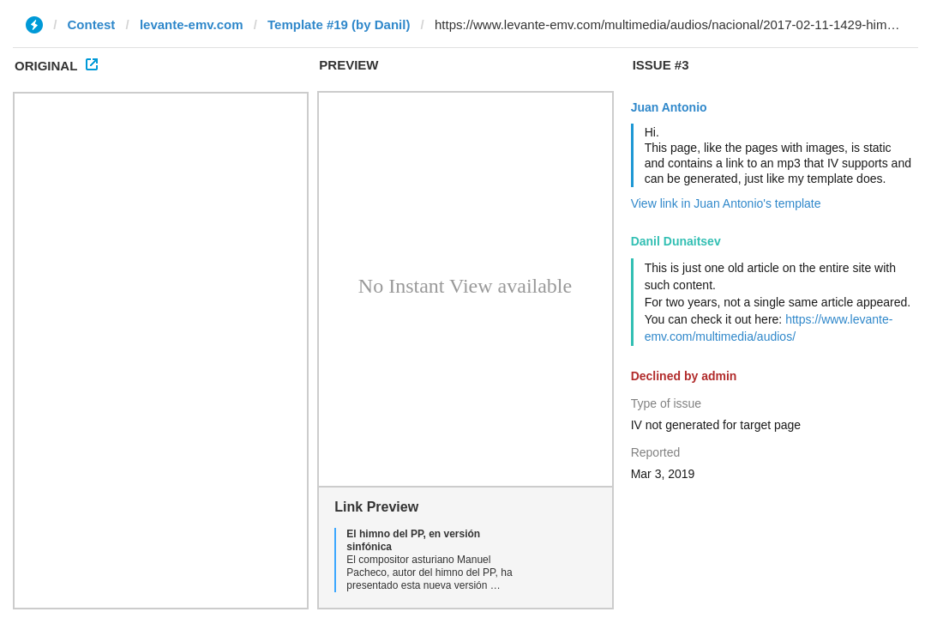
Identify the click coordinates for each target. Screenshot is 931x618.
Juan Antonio (669, 107)
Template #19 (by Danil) (338, 24)
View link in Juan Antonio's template (726, 203)
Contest (92, 24)
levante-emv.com (191, 24)
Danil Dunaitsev (676, 241)
